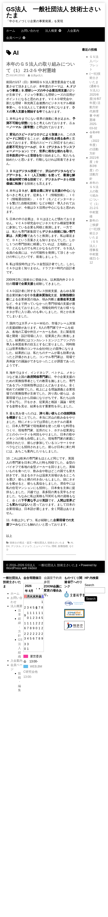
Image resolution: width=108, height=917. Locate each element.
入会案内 (73, 30)
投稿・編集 (19, 682)
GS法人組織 (20, 648)
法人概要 (51, 30)
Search (89, 585)
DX (8, 546)
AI (72, 542)
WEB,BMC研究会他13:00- (32, 671)
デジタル (16, 546)
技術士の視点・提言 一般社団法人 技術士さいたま (37, 542)
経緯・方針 (19, 627)
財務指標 (63, 546)
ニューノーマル (41, 546)
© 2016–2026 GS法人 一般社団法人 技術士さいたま (42, 565)
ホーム (10, 30)
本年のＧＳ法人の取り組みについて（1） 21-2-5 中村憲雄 (94, 199)
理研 (54, 546)
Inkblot (32, 568)
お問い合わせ (30, 30)
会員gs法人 (37, 75)
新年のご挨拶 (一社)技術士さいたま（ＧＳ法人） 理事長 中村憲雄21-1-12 (95, 241)
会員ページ (13, 37)
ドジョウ (27, 546)
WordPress (13, 568)
